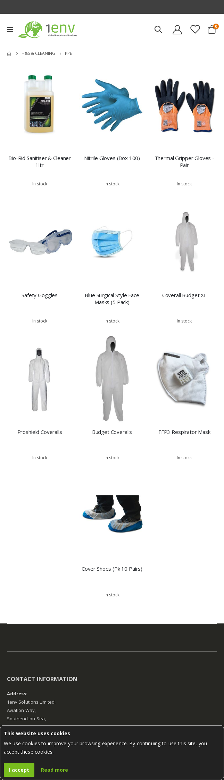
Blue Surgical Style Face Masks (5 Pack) (112, 298)
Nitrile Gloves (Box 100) (112, 157)
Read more (54, 769)
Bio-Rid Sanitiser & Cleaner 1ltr (39, 161)
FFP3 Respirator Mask (184, 431)
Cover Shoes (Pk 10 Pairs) (112, 568)
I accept (19, 769)
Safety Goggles (40, 295)
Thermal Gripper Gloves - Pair (184, 161)
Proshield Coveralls (39, 431)
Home (9, 53)
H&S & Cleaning (38, 53)
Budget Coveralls (112, 431)
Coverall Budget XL (184, 295)
